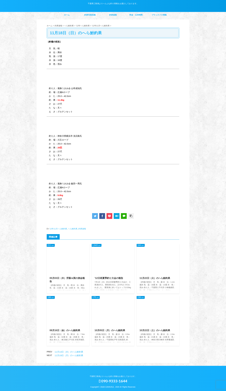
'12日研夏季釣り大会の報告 (109, 278)
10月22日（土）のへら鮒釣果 (155, 330)
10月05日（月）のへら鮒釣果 (110, 330)
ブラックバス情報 (159, 15)
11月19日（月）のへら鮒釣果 (69, 355)
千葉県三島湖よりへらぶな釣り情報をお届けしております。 (113, 376)
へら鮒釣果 (72, 229)
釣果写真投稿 (90, 15)
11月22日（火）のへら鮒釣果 (155, 278)
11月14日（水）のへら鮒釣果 (69, 352)
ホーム (67, 15)
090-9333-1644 (113, 381)
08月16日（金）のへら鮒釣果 (65, 330)
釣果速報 (113, 15)
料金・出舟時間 (136, 15)
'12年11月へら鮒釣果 (58, 229)
